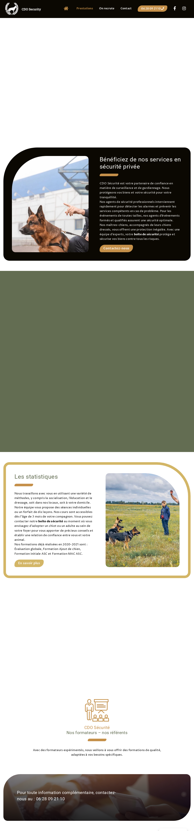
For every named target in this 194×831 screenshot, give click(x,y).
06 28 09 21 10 (50, 798)
